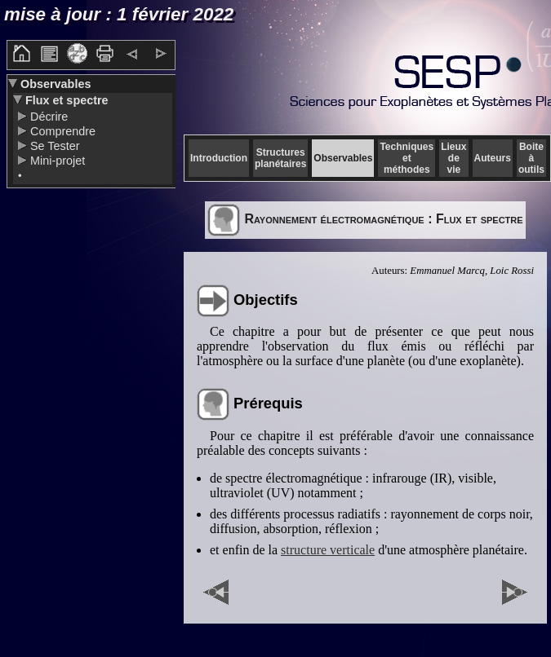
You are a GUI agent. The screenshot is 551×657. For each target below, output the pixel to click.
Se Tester (53, 145)
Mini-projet (56, 160)
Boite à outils (531, 158)
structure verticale (328, 550)
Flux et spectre (65, 100)
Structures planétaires (280, 158)
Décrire (47, 116)
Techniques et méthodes (406, 158)
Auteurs (492, 158)
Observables (54, 83)
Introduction (218, 158)
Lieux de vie (453, 158)
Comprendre (61, 131)
